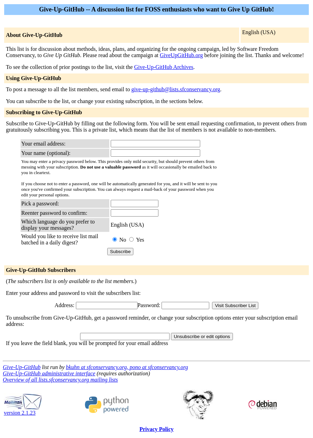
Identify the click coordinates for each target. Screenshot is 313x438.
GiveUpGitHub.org (181, 55)
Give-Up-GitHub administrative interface (49, 373)
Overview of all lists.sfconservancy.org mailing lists (60, 380)
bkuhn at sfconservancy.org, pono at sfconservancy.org (127, 367)
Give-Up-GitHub (21, 367)
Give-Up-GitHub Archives (163, 67)
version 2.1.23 (23, 410)
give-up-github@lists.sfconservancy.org (175, 89)
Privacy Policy (156, 429)
